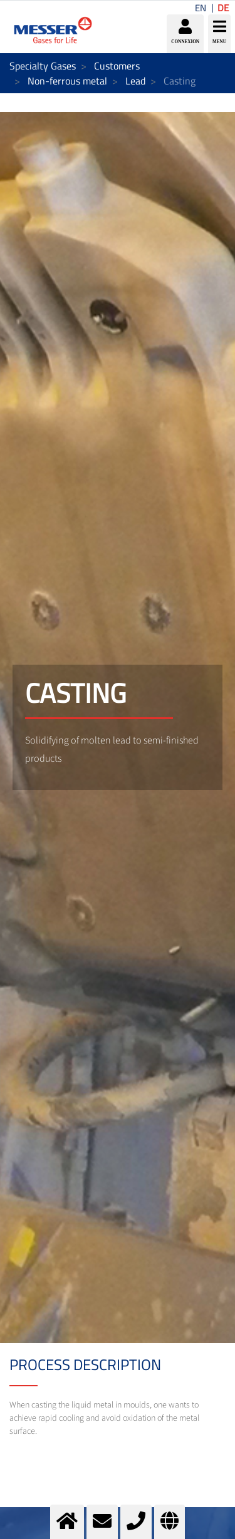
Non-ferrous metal (67, 80)
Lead (135, 80)
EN (200, 8)
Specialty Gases (42, 65)
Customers (117, 65)
